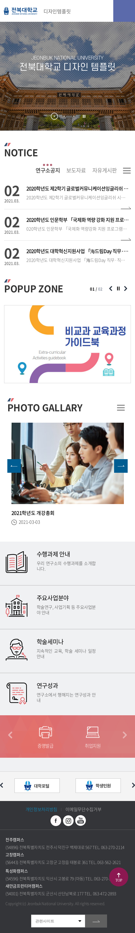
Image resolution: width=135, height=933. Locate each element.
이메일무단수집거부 (83, 809)
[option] (67, 76)
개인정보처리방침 (42, 809)
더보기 (127, 171)
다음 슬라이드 (125, 288)
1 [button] (54, 116)
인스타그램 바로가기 (68, 820)
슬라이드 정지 (84, 116)
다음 (124, 735)
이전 (10, 735)
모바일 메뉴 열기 (124, 11)
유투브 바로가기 (80, 820)
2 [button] (64, 116)
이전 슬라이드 (110, 288)
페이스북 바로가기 (56, 820)
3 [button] (73, 116)
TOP (118, 880)
